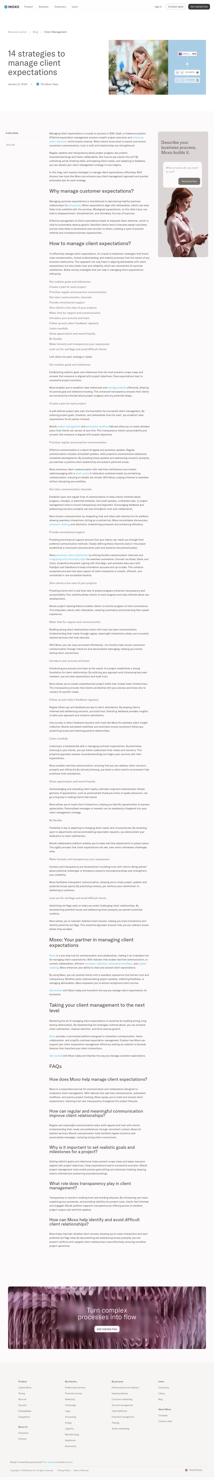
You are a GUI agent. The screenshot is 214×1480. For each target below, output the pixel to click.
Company (163, 1415)
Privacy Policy (64, 1470)
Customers (163, 1387)
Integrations (24, 1416)
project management (69, 426)
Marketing (70, 1399)
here (70, 1462)
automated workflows (120, 963)
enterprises (74, 205)
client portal (82, 473)
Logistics (69, 1428)
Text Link (10, 144)
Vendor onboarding (120, 1428)
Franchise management (123, 1416)
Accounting (70, 1416)
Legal (67, 1411)
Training (115, 1422)
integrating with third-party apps (67, 559)
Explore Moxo (24, 1387)
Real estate (70, 1446)
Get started (55, 990)
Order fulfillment (119, 1411)
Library (161, 1393)
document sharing (59, 524)
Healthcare (70, 1440)
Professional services (75, 1387)
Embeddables (24, 1411)
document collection (96, 963)
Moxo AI (22, 1399)
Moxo (52, 955)
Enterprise (23, 1433)
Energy (68, 1422)
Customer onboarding (122, 1399)
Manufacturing (72, 1434)
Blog (35, 32)
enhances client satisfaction (72, 555)
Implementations (120, 1393)
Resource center (17, 32)
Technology (70, 1405)
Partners (22, 1438)
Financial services (73, 1393)
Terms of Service (81, 1470)
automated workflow (97, 426)
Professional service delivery (125, 1387)
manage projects (117, 387)
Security (22, 1405)
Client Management (55, 32)
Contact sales (165, 1421)
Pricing (21, 1393)
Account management (122, 1405)
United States (195, 1470)
